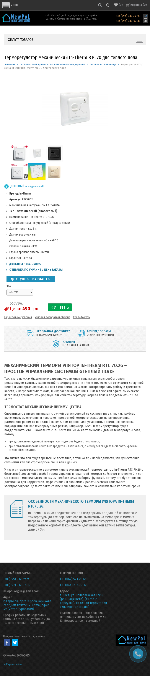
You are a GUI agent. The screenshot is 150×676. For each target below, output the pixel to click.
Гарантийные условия (18, 317)
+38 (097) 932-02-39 (128, 21)
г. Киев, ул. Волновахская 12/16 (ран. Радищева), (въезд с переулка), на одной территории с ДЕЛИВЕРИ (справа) (83, 601)
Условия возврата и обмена (52, 317)
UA (145, 16)
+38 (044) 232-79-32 (73, 585)
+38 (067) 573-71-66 (73, 579)
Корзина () (138, 5)
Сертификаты (81, 317)
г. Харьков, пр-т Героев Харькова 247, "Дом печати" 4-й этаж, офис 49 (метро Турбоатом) (27, 605)
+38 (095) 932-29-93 (128, 16)
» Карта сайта (12, 664)
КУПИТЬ (60, 307)
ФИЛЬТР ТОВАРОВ (20, 40)
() (118, 5)
